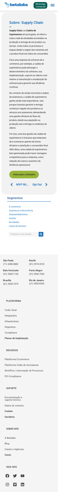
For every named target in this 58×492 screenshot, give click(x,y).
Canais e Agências (14, 449)
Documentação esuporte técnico (13, 398)
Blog (7, 443)
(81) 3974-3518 (36, 264)
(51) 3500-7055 (36, 274)
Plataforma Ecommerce (17, 359)
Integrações (11, 315)
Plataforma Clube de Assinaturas (22, 365)
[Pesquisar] (41, 234)
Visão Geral (11, 310)
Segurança (10, 327)
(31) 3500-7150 (10, 274)
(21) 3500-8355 (36, 283)
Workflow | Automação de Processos (24, 370)
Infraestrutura (12, 321)
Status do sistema (14, 405)
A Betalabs (10, 438)
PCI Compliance (13, 376)
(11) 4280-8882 (10, 264)
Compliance (11, 332)
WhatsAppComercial (40, 5)
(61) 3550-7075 (10, 284)
